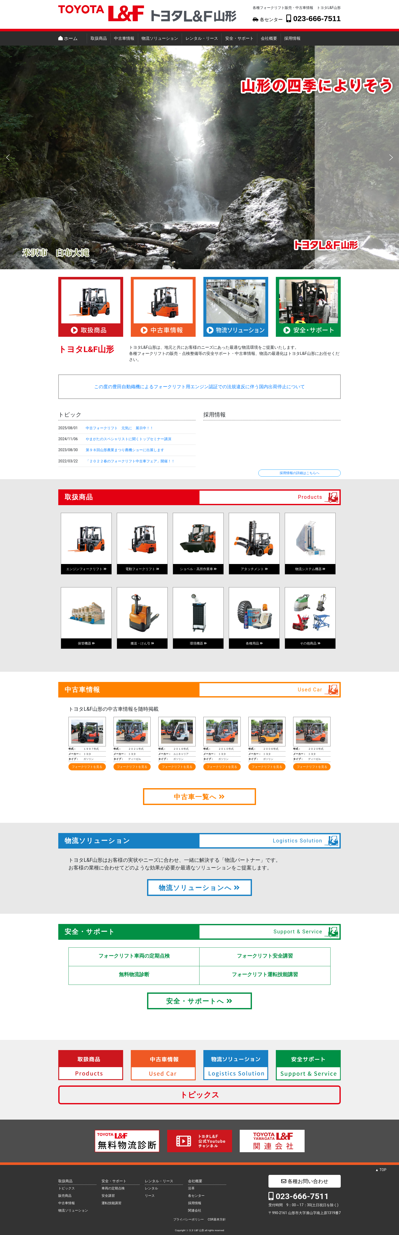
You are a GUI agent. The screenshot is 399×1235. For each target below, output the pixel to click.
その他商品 (310, 643)
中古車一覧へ (199, 797)
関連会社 (194, 1210)
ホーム (68, 38)
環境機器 (198, 643)
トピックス (199, 1094)
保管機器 (86, 643)
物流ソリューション (159, 38)
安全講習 (108, 1196)
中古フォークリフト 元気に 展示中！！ (119, 428)
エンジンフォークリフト (86, 569)
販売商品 (65, 1196)
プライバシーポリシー (188, 1219)
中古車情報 (124, 38)
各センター (267, 19)
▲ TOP (380, 1170)
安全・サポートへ (199, 1001)
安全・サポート (239, 38)
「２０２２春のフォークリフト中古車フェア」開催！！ (130, 461)
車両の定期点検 (113, 1188)
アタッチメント (254, 569)
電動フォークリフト (142, 569)
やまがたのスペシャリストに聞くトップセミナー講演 (128, 439)
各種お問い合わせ (304, 1181)
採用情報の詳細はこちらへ (299, 473)
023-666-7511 (313, 18)
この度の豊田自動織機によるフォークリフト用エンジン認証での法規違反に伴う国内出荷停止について (199, 386)
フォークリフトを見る (87, 767)
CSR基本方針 (216, 1219)
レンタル (151, 1188)
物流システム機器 (310, 569)
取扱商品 (99, 38)
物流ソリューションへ (199, 888)
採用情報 (292, 38)
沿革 (191, 1188)
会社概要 (269, 38)
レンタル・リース (202, 38)
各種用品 (254, 643)
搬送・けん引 (142, 643)
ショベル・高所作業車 (198, 569)
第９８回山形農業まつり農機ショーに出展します (125, 450)
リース (150, 1196)
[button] (8, 157)
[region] (199, 157)
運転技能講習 (111, 1203)
